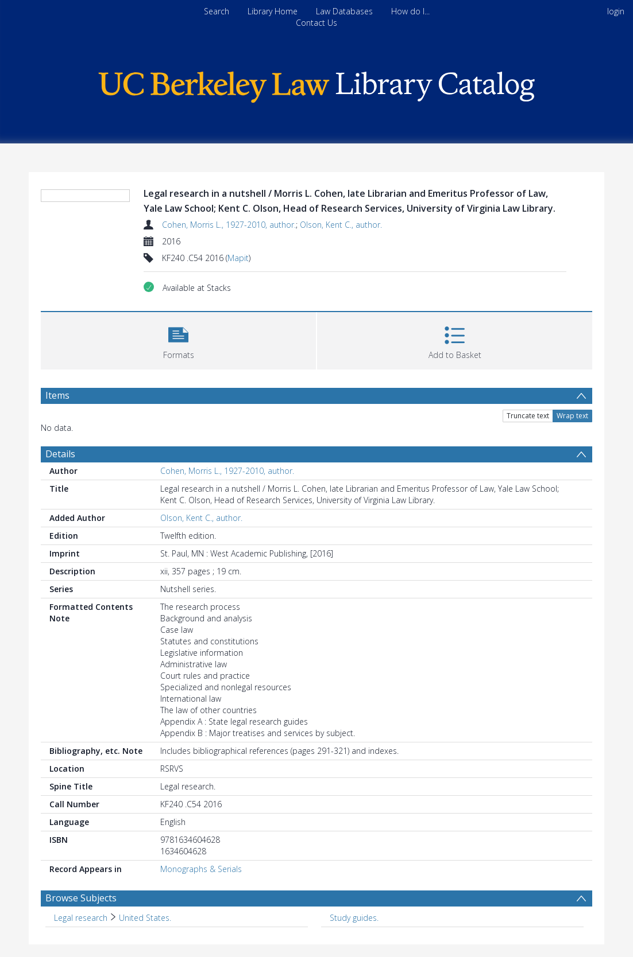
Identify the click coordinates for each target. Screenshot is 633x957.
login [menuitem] (615, 11)
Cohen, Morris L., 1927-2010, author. (229, 224)
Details (60, 454)
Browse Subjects (81, 898)
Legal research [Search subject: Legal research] (80, 917)
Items (57, 395)
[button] (178, 339)
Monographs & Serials (201, 868)
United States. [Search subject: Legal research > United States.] (145, 917)
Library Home (273, 11)
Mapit (238, 257)
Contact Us (316, 22)
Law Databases (344, 11)
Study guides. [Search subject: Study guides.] (354, 917)
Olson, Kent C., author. (341, 224)
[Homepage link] (316, 84)
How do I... (410, 11)
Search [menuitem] (216, 11)
